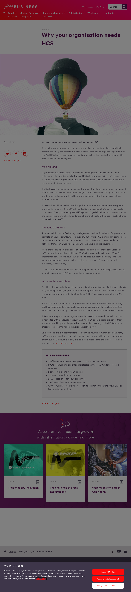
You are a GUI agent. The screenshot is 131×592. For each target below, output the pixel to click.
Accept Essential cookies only (108, 579)
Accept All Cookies (108, 572)
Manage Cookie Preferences (108, 586)
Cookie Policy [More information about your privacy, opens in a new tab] (41, 579)
